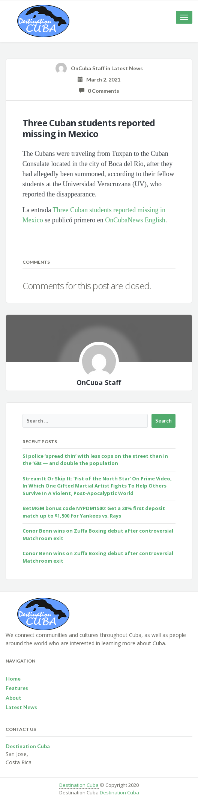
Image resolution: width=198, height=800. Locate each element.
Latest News (127, 68)
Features (17, 688)
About (13, 697)
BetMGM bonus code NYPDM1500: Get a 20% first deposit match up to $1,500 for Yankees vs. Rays (93, 512)
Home (13, 678)
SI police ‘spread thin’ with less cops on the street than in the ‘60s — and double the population (95, 460)
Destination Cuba (79, 785)
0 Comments (99, 91)
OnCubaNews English (135, 220)
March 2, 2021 (99, 79)
